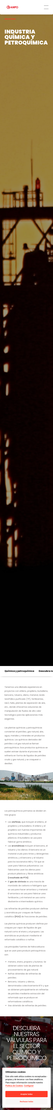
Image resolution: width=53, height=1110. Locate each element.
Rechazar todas (26, 1101)
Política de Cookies (14, 1086)
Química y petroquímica (19, 671)
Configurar (29, 1086)
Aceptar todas (26, 1094)
